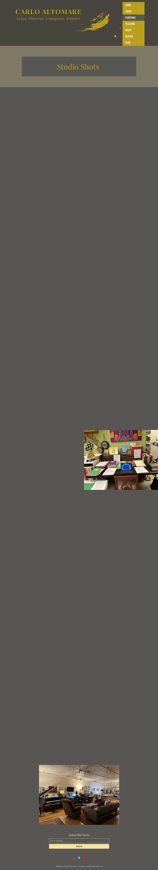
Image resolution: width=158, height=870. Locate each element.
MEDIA (128, 30)
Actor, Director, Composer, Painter (48, 18)
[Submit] (79, 846)
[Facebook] (79, 857)
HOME (128, 5)
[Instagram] (74, 857)
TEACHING (130, 24)
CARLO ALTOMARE (48, 11)
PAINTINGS (130, 17)
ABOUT (128, 11)
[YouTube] (84, 857)
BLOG (127, 42)
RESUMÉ (129, 36)
